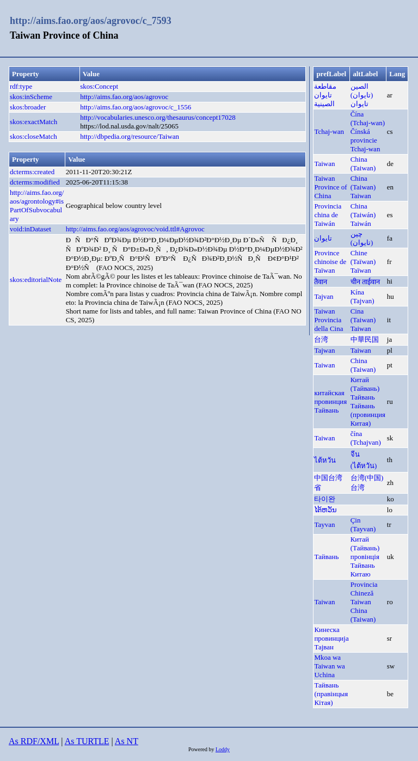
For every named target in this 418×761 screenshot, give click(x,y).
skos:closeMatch (33, 136)
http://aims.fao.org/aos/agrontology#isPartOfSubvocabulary (37, 205)
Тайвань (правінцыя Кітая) (331, 694)
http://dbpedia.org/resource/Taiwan (129, 136)
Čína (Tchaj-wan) (368, 118)
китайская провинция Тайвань (330, 401)
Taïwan (361, 270)
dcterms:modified (35, 182)
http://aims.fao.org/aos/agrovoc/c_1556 (135, 107)
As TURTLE (87, 741)
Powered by (202, 749)
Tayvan (324, 524)
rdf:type (21, 86)
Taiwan (324, 163)
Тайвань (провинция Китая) (368, 414)
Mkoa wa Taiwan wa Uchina (329, 666)
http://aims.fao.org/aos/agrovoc (124, 97)
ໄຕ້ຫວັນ (325, 510)
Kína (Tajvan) (362, 296)
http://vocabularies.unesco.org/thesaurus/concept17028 (158, 117)
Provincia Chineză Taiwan (364, 593)
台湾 (321, 339)
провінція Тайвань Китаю (365, 565)
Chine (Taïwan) (363, 257)
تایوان (323, 238)
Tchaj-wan (329, 131)
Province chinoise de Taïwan (330, 261)
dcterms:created (32, 172)
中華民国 (365, 339)
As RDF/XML (34, 741)
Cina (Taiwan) (363, 315)
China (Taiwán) (363, 210)
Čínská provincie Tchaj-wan (365, 140)
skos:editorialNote (36, 279)
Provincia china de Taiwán (327, 215)
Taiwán (361, 223)
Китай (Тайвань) (365, 384)
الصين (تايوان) (362, 90)
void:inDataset (30, 229)
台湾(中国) (367, 478)
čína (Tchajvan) (366, 437)
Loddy (223, 749)
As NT (126, 741)
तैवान (320, 282)
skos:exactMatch (33, 122)
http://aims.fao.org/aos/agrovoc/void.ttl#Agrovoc (135, 229)
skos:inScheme (31, 97)
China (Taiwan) (363, 163)
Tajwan (324, 350)
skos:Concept (99, 86)
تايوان (359, 104)
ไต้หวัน (325, 460)
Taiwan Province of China (330, 187)
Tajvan (323, 296)
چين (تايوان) (362, 238)
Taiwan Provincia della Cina (328, 320)
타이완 (324, 499)
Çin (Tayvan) (363, 524)
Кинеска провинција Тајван (331, 638)
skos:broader (28, 107)
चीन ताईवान (365, 282)
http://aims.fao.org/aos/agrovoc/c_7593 (90, 20)
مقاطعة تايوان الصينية (325, 95)
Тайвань (363, 397)
